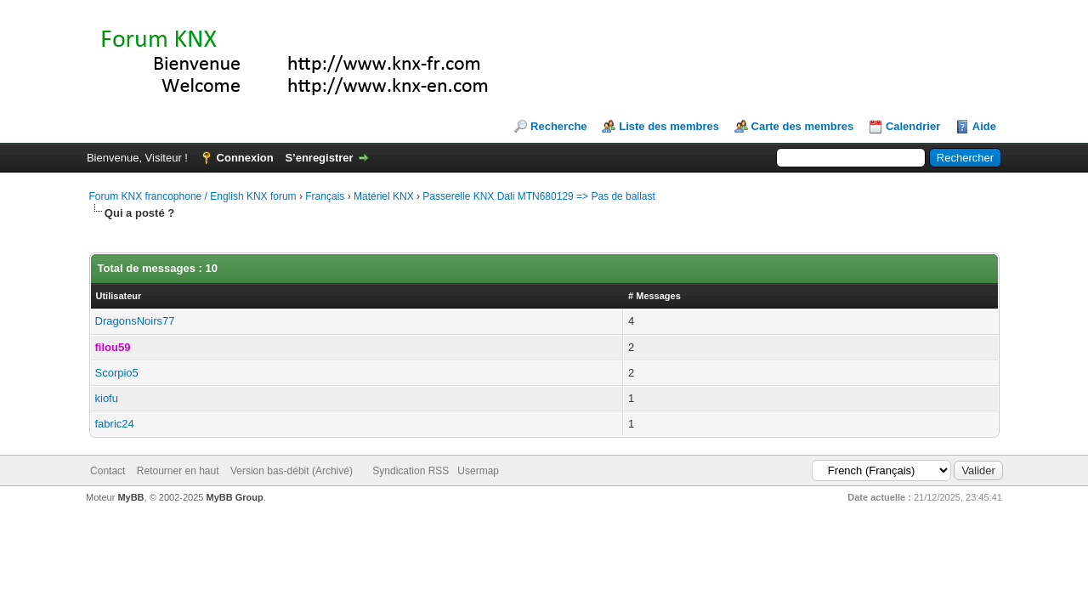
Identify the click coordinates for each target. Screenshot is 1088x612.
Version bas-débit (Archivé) (291, 471)
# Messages (654, 296)
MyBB (130, 497)
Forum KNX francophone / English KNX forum (193, 196)
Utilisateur (119, 296)
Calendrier (913, 126)
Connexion (245, 157)
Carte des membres (802, 126)
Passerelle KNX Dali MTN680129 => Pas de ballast (538, 196)
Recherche (558, 126)
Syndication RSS (410, 471)
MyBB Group (235, 497)
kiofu (106, 398)
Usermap (478, 471)
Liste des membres (669, 126)
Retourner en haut (178, 471)
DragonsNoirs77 (135, 320)
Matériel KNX (384, 196)
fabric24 (114, 423)
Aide (984, 126)
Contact (107, 471)
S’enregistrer (319, 157)
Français (324, 196)
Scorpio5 (117, 372)
